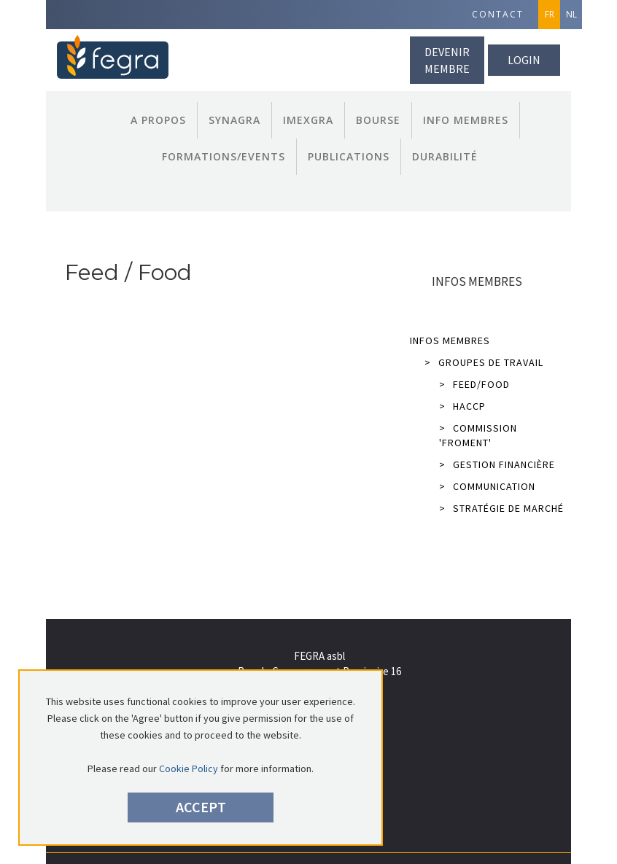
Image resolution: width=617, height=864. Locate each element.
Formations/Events (223, 156)
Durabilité (445, 156)
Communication (487, 486)
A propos (158, 120)
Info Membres (465, 120)
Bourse (378, 120)
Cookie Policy (188, 768)
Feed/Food (474, 384)
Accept (201, 807)
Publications (348, 156)
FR (549, 14)
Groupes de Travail (483, 362)
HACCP (462, 406)
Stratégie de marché (501, 508)
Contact (498, 14)
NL (571, 14)
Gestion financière (497, 464)
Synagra (234, 120)
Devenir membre (447, 60)
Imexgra (308, 120)
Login (524, 59)
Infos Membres (450, 340)
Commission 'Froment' (478, 435)
